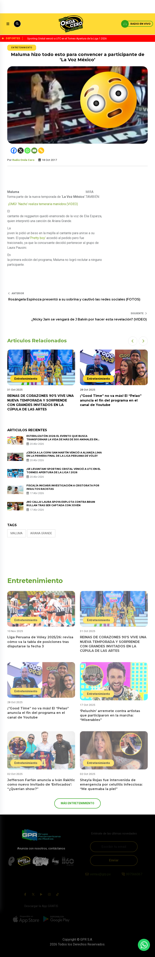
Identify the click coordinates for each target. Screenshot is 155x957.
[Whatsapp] (27, 151)
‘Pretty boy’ (38, 238)
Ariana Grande (41, 533)
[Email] (34, 151)
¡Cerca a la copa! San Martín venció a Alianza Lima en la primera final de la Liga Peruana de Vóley (64, 454)
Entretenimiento (21, 47)
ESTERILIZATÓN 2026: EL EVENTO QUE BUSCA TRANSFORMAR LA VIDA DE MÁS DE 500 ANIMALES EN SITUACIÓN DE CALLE (61, 439)
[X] (21, 151)
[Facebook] (14, 151)
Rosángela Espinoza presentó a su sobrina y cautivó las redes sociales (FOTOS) (74, 299)
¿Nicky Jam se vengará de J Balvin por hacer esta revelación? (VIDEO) (89, 319)
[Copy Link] (41, 151)
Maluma (16, 533)
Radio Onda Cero (23, 159)
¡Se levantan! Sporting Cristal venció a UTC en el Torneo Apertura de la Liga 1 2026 (63, 470)
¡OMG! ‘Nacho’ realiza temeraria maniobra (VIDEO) (42, 204)
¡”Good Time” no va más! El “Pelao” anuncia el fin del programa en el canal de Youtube (110, 400)
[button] (132, 341)
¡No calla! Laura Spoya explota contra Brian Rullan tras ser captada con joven (60, 503)
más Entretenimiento (77, 803)
